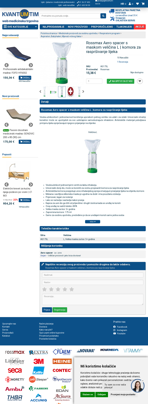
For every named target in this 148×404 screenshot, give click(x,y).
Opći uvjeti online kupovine (51, 333)
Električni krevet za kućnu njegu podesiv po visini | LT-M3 (17, 192)
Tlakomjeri (124, 26)
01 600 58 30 (83, 5)
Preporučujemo (102, 26)
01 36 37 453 (83, 2)
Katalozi (6, 336)
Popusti (6, 154)
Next (83, 91)
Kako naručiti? (46, 330)
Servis (5, 330)
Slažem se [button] (88, 394)
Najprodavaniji (10, 35)
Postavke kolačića (47, 339)
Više (93, 221)
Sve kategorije (20, 27)
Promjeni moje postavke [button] (123, 394)
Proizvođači (7, 333)
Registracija (59, 310)
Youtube (119, 333)
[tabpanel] (19, 62)
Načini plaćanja (46, 324)
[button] (130, 4)
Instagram (120, 330)
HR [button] (123, 3)
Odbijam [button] (101, 394)
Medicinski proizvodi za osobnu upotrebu (78, 33)
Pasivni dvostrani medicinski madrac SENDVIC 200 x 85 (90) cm (18, 134)
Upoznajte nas (9, 324)
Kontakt (6, 327)
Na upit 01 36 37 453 (120, 81)
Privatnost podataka (49, 336)
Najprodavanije (53, 26)
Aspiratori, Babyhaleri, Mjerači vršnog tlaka (61, 36)
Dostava (43, 327)
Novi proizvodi (78, 26)
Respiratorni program (110, 33)
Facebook (120, 327)
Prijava (47, 310)
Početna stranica (49, 33)
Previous (40, 91)
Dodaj (25, 78)
